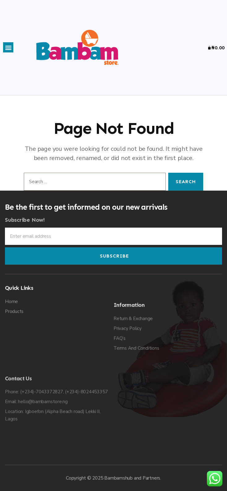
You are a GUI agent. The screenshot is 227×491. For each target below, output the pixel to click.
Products (14, 371)
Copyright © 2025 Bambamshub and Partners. (113, 478)
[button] (8, 47)
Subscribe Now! (25, 227)
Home (11, 361)
